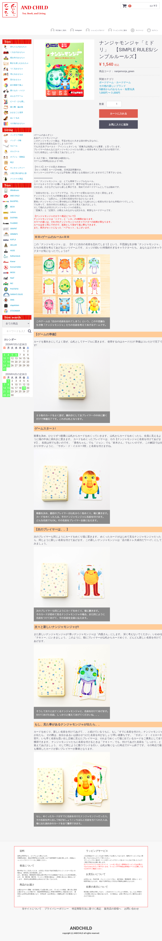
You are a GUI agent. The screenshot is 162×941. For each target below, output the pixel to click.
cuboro (13, 212)
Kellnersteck (15, 256)
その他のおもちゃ (17, 123)
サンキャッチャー (17, 168)
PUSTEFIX (14, 289)
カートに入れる (118, 113)
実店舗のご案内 (58, 30)
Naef (12, 278)
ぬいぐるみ (14, 118)
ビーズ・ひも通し (17, 101)
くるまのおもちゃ (17, 52)
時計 (12, 162)
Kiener (12, 261)
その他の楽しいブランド (112, 85)
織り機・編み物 (16, 107)
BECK (12, 207)
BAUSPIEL (14, 201)
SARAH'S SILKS (16, 294)
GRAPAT (13, 229)
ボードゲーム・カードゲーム (115, 82)
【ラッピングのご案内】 (92, 860)
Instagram (76, 30)
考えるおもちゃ (16, 74)
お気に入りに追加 (118, 124)
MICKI (12, 272)
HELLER (13, 245)
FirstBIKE (14, 223)
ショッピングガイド (94, 30)
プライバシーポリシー (56, 908)
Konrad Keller (15, 267)
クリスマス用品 (16, 179)
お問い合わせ (131, 908)
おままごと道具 (16, 112)
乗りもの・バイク (17, 90)
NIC (11, 283)
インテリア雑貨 (16, 135)
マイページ (136, 30)
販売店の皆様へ (112, 908)
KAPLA (13, 240)
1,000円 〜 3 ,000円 (109, 92)
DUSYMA (14, 218)
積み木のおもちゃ (17, 58)
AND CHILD (14, 196)
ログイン (152, 30)
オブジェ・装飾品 (17, 157)
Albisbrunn (14, 190)
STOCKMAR (15, 311)
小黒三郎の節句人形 (18, 173)
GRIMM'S (14, 234)
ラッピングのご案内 (117, 30)
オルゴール (14, 151)
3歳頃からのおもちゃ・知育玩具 (117, 89)
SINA (12, 300)
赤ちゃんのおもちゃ (18, 47)
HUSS (12, 251)
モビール (14, 146)
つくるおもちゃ (16, 69)
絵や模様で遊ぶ (16, 85)
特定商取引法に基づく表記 (86, 908)
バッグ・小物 (15, 140)
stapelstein (14, 305)
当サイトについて (31, 908)
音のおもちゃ (15, 80)
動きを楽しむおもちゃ (19, 63)
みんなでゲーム (16, 96)
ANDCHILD (81, 928)
